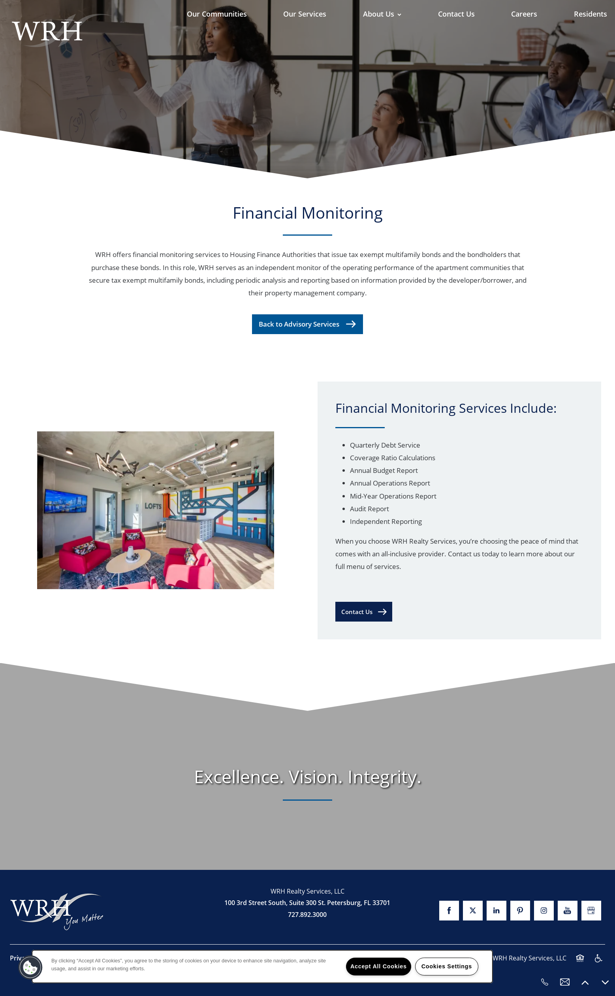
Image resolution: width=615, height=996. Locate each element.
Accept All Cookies (378, 966)
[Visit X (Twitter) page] (473, 910)
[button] (363, 612)
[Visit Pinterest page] (520, 910)
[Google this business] (591, 910)
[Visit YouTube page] (567, 910)
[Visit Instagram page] (544, 910)
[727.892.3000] (545, 982)
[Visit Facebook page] (449, 910)
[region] (262, 966)
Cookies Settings (446, 966)
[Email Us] (565, 982)
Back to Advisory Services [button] (300, 324)
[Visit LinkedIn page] (496, 910)
